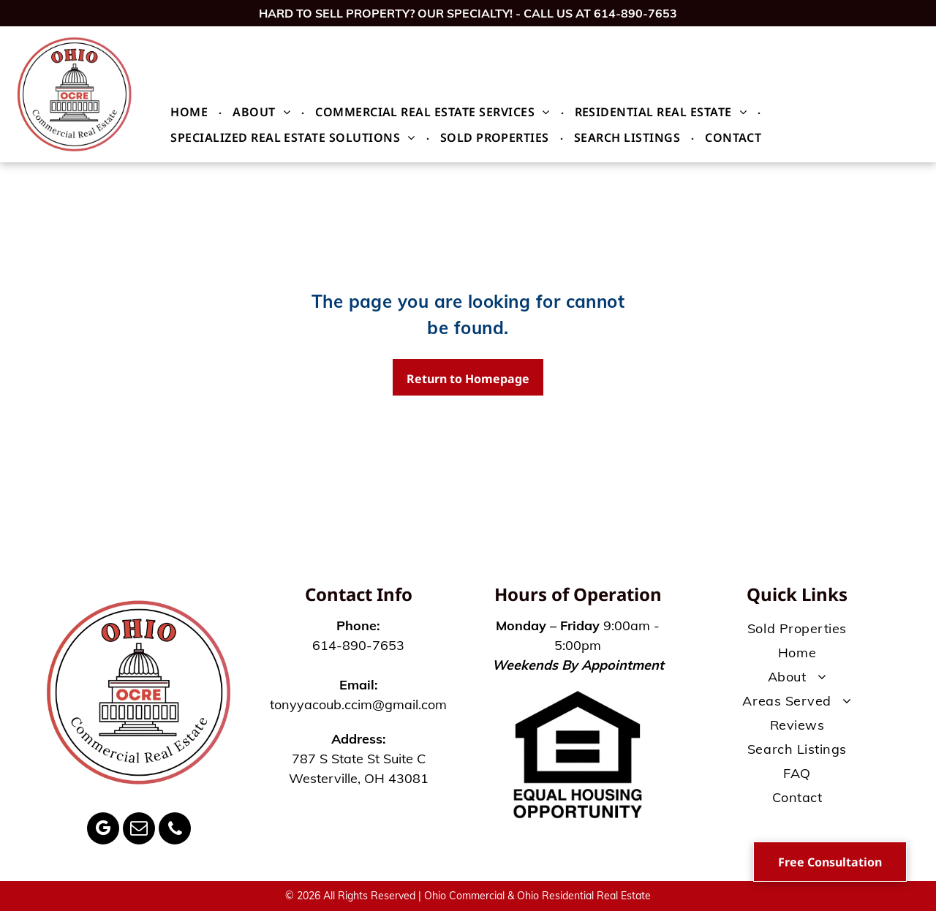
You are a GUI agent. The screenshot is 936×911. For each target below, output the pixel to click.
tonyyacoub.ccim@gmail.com (358, 704)
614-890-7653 (635, 13)
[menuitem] (190, 111)
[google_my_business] (103, 830)
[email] (139, 830)
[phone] (175, 830)
